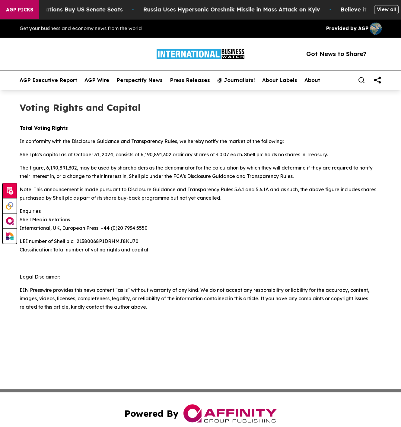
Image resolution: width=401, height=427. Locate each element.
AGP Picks (19, 10)
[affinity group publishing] (10, 221)
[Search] (361, 80)
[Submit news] (10, 190)
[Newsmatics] (10, 236)
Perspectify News (139, 80)
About (312, 80)
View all (386, 9)
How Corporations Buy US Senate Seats (70, 9)
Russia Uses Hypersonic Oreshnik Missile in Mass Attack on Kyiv (235, 9)
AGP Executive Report (48, 80)
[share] (377, 80)
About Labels (279, 80)
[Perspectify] (10, 205)
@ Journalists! (236, 80)
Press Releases (190, 80)
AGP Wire (96, 80)
